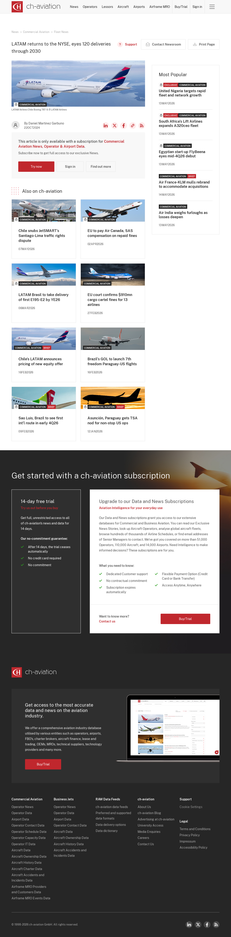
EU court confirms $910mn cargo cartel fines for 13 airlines (110, 300)
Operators (90, 7)
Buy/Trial (181, 7)
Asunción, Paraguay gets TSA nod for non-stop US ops (113, 420)
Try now (36, 166)
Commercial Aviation (36, 32)
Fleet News (61, 32)
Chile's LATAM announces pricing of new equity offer (40, 361)
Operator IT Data (23, 844)
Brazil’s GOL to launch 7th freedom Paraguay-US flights (112, 361)
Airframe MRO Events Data (31, 898)
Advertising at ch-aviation (156, 819)
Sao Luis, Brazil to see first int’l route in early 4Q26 (40, 420)
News (74, 7)
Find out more (101, 166)
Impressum (188, 841)
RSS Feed (141, 125)
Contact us (107, 621)
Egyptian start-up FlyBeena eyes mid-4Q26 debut (182, 154)
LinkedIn (105, 125)
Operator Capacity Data (29, 838)
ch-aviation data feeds (112, 807)
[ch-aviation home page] (36, 6)
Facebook (123, 125)
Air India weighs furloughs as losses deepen (183, 215)
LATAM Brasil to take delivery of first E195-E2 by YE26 (43, 297)
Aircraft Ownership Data (29, 856)
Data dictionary (107, 831)
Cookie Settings (191, 806)
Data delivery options (111, 825)
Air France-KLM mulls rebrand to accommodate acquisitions (184, 184)
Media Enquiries (149, 832)
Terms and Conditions (195, 829)
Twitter (198, 924)
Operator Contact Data (28, 825)
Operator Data (22, 813)
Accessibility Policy (193, 847)
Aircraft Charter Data (27, 869)
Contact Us (146, 844)
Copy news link (132, 125)
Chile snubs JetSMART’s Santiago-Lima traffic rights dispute (41, 236)
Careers (143, 838)
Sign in (197, 7)
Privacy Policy (190, 835)
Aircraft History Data (27, 862)
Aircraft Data (21, 850)
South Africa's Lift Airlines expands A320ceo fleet (180, 123)
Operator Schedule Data (29, 832)
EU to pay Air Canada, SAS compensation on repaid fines (112, 233)
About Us (144, 807)
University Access (150, 825)
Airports (139, 7)
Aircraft (123, 7)
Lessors (107, 7)
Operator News (22, 807)
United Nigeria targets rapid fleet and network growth (182, 93)
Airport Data (20, 819)
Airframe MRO (159, 7)
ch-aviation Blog (149, 813)
